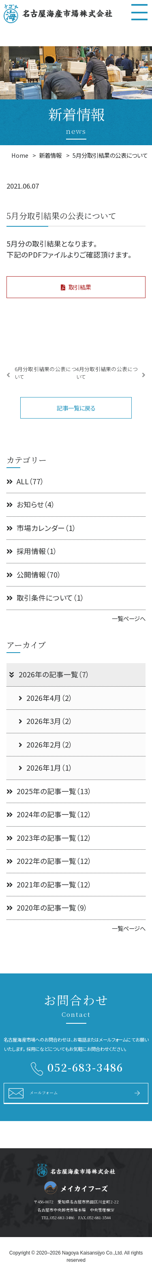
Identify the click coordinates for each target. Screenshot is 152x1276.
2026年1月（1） (46, 768)
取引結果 (76, 287)
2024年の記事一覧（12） (49, 814)
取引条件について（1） (45, 598)
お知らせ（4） (30, 504)
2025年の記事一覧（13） (49, 791)
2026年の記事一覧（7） (48, 674)
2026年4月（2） (46, 698)
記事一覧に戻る (76, 408)
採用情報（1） (31, 551)
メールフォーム (44, 1092)
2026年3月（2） (46, 721)
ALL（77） (25, 481)
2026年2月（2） (46, 744)
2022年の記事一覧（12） (49, 861)
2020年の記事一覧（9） (47, 907)
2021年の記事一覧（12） (49, 884)
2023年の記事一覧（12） (49, 838)
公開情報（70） (33, 574)
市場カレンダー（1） (41, 528)
